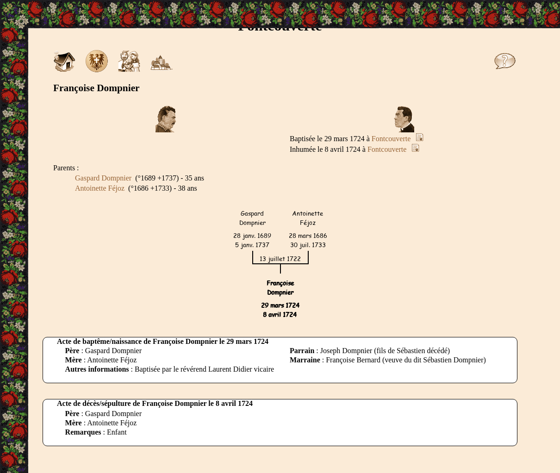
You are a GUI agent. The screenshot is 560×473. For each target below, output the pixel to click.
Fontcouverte (391, 139)
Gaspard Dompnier (103, 178)
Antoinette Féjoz (99, 188)
